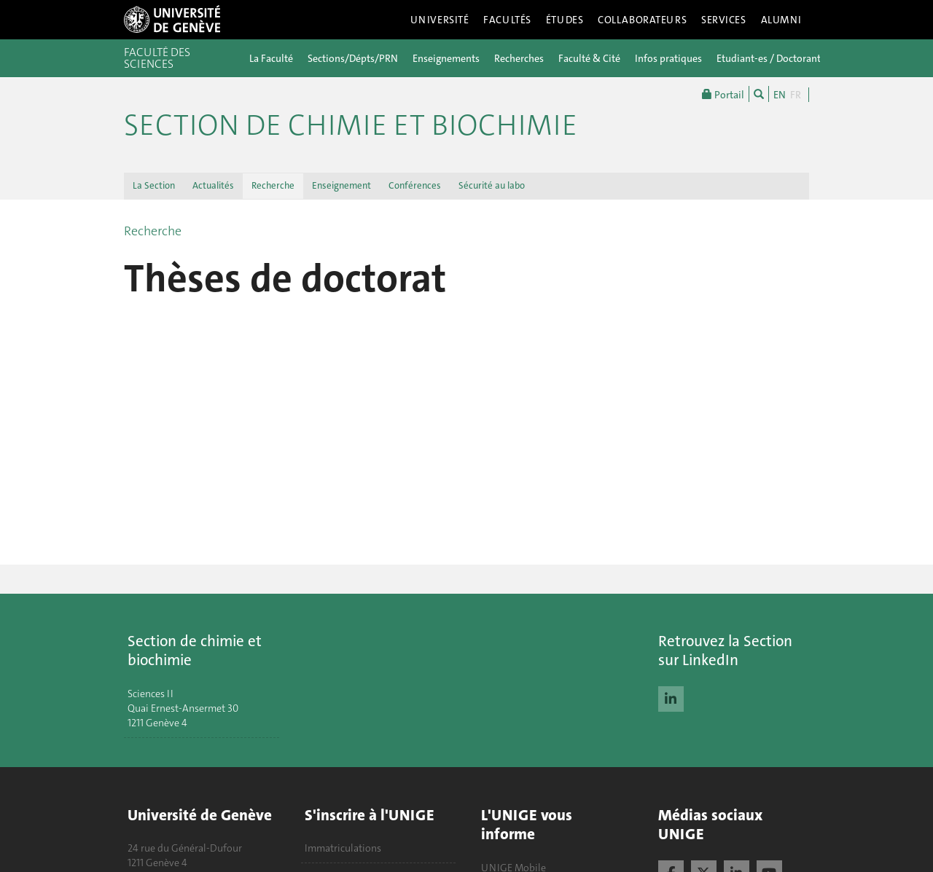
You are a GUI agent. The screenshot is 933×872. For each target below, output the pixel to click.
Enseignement (341, 185)
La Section (154, 185)
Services (723, 19)
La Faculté (271, 58)
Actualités (213, 185)
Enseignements (446, 58)
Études (564, 19)
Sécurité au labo (491, 185)
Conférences (415, 185)
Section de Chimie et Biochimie (350, 125)
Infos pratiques (668, 58)
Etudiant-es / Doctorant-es (775, 58)
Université (439, 19)
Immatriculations (343, 848)
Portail (723, 94)
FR (795, 94)
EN (779, 94)
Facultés (507, 19)
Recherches (519, 58)
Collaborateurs (642, 19)
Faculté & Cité (589, 58)
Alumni (781, 19)
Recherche (272, 185)
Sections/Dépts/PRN (353, 58)
